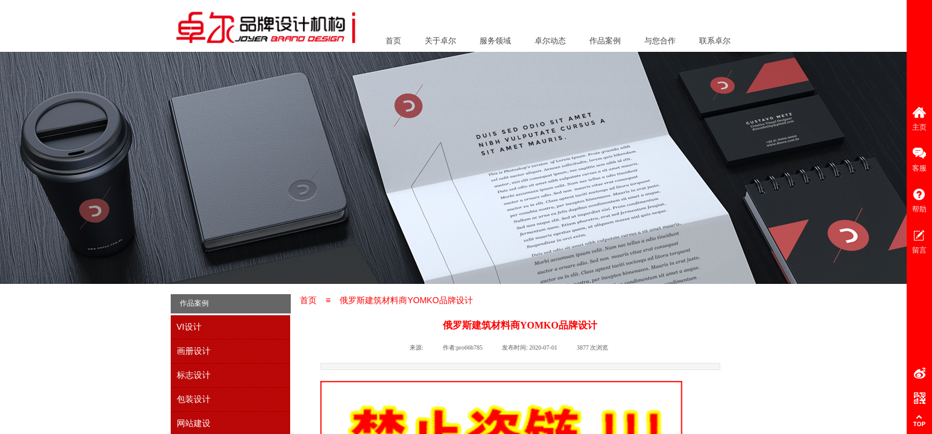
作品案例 (605, 40)
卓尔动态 (550, 40)
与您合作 (660, 40)
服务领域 (495, 40)
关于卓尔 (440, 40)
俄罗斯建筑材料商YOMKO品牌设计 (406, 300)
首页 (393, 40)
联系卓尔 (715, 40)
